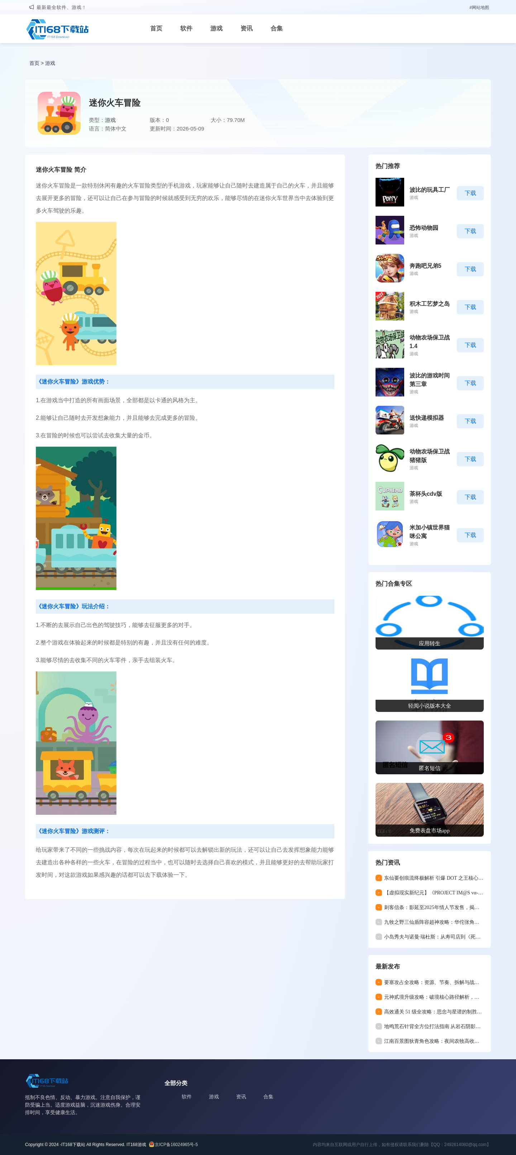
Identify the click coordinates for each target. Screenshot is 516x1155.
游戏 (216, 28)
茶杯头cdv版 (426, 494)
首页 (156, 28)
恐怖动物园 (424, 228)
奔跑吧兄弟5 (425, 266)
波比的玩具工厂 (430, 190)
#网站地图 (479, 7)
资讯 (246, 28)
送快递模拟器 (427, 418)
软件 (186, 28)
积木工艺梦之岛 (430, 304)
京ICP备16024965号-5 (176, 1144)
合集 (277, 28)
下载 (470, 193)
